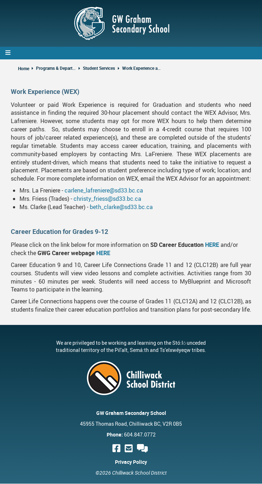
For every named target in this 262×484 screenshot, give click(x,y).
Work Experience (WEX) (45, 91)
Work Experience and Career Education (142, 68)
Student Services (99, 68)
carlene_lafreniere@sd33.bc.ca (104, 190)
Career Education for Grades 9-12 (59, 231)
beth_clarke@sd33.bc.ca (121, 207)
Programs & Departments (56, 68)
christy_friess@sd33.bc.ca (107, 199)
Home (23, 68)
